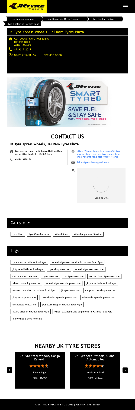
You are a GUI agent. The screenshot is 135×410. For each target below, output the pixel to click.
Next (125, 370)
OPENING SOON (53, 55)
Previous (9, 370)
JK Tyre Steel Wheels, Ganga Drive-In (40, 357)
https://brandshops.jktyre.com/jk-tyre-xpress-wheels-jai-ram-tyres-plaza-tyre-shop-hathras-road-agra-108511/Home (99, 153)
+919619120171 (23, 49)
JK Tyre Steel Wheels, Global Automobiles (95, 357)
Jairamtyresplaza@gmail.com (93, 162)
